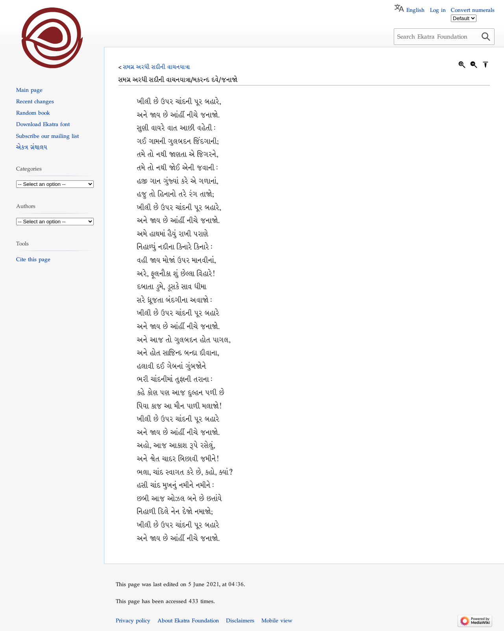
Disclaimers (240, 620)
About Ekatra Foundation (188, 620)
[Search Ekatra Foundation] (444, 36)
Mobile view (276, 620)
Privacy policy (133, 620)
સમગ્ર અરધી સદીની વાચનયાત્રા (156, 67)
